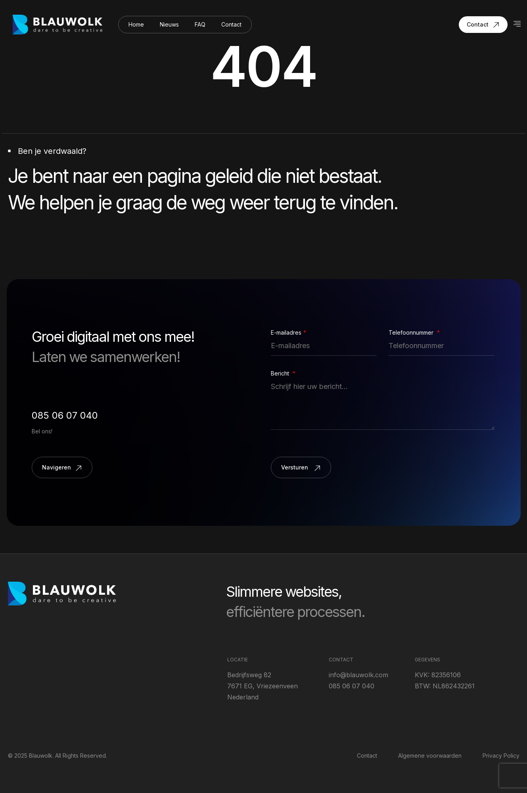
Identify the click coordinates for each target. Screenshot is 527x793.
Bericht (283, 373)
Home (136, 24)
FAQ (200, 24)
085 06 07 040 (65, 415)
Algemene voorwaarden (430, 755)
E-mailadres (288, 332)
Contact (231, 24)
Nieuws (169, 24)
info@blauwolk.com (358, 675)
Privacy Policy (501, 755)
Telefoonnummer (414, 332)
